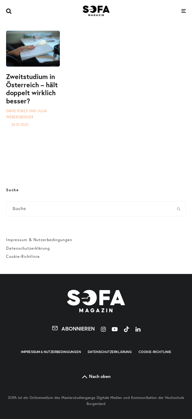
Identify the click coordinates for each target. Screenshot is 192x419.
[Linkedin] (137, 329)
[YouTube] (115, 329)
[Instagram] (103, 329)
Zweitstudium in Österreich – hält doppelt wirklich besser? (32, 89)
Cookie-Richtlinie (23, 256)
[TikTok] (126, 329)
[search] (179, 209)
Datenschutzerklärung (28, 248)
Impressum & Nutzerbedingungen (39, 239)
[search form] (89, 209)
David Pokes (17, 111)
